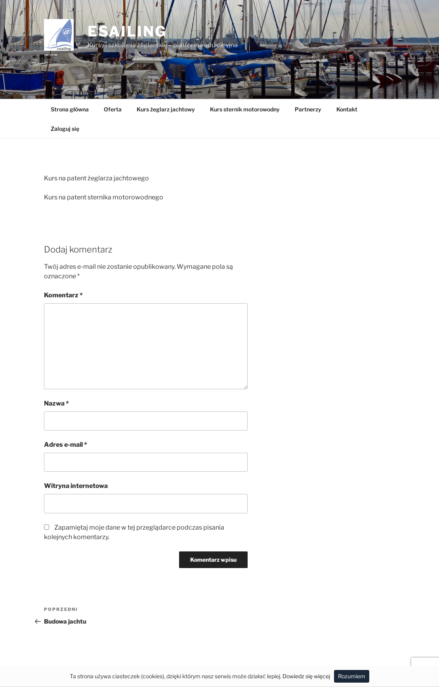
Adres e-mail (65, 444)
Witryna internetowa (76, 486)
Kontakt (346, 109)
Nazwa (56, 403)
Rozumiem (351, 676)
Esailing (127, 31)
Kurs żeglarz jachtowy (166, 109)
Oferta (113, 109)
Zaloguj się (65, 128)
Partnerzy (308, 109)
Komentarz (63, 295)
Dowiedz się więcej (306, 676)
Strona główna (70, 109)
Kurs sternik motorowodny (245, 109)
